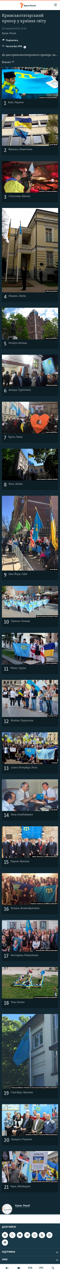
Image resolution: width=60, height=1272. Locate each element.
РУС (41, 1268)
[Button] (10, 41)
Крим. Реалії (9, 33)
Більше (8, 62)
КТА (30, 1268)
